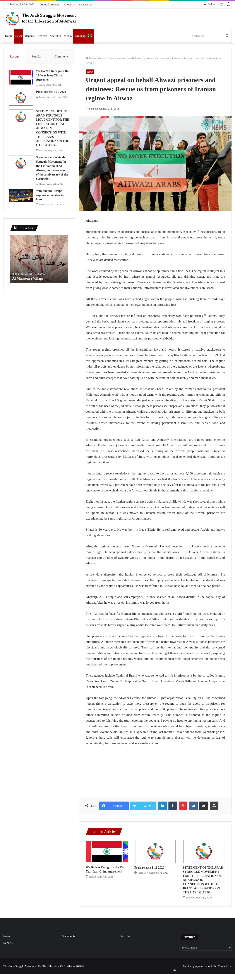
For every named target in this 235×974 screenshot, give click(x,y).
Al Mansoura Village (29, 281)
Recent (14, 56)
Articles (42, 35)
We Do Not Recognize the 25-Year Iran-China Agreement (52, 77)
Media (68, 35)
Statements (68, 936)
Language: (83, 35)
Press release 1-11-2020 (149, 867)
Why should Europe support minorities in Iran (51, 196)
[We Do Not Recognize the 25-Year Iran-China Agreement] (107, 851)
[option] (39, 262)
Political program (50, 4)
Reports (29, 35)
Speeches (55, 35)
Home (8, 35)
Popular (36, 56)
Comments (61, 56)
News (18, 35)
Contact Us (85, 4)
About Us (69, 4)
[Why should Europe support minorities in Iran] (22, 197)
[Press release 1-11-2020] (155, 852)
